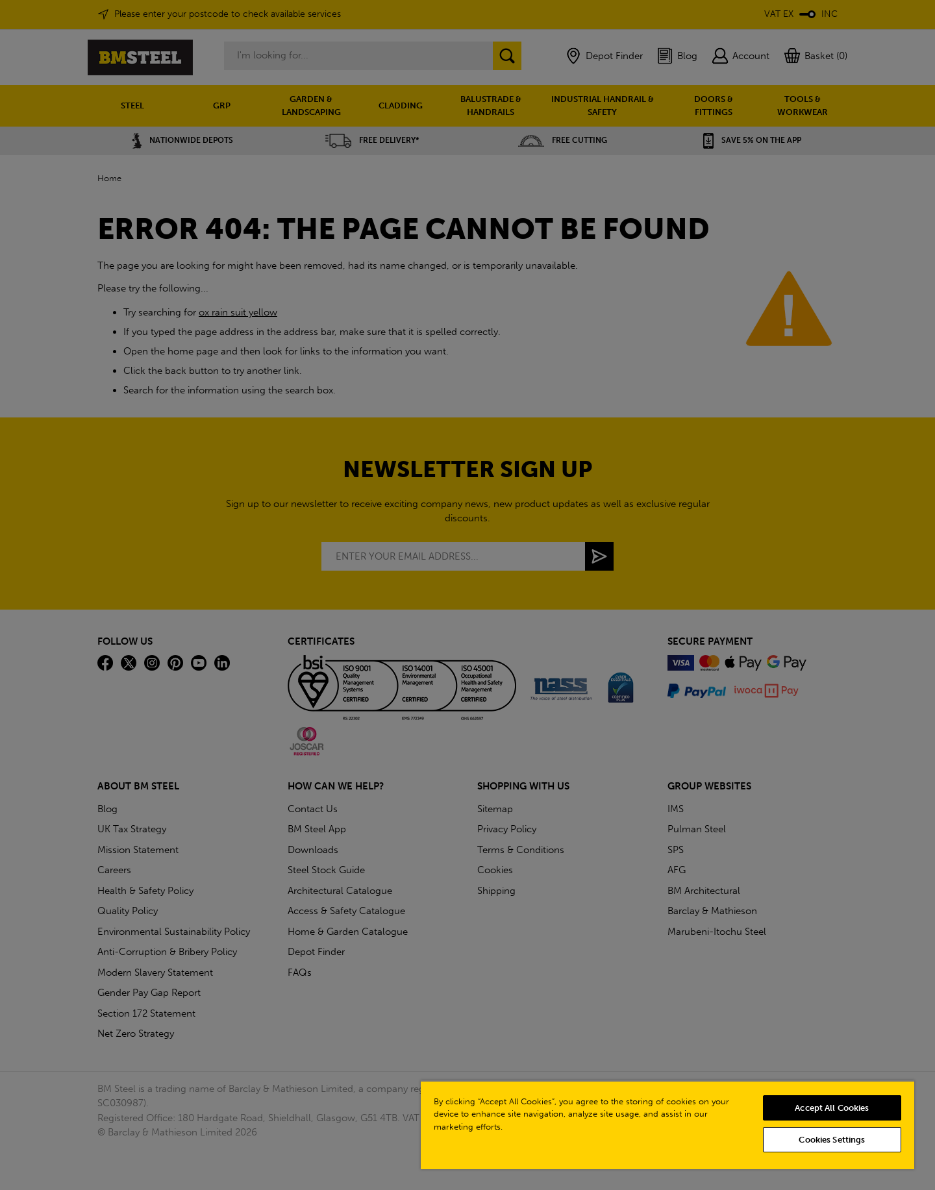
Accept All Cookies (832, 1108)
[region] (667, 1124)
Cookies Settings (832, 1140)
